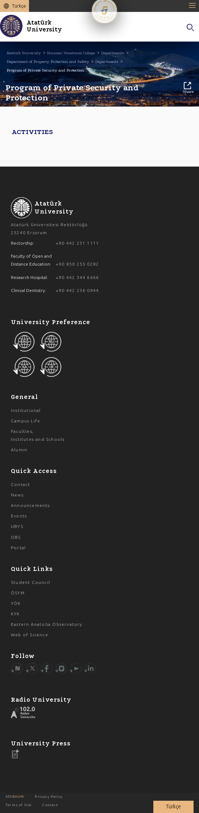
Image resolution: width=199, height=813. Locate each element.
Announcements (30, 505)
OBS (16, 537)
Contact (20, 484)
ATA (14, 797)
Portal (18, 547)
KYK (15, 613)
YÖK (16, 603)
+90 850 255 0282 (77, 264)
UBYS (17, 526)
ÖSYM (18, 592)
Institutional (26, 410)
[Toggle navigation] (193, 5)
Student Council (30, 582)
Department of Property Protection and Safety (48, 61)
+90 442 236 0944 (77, 290)
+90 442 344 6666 (77, 277)
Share (188, 88)
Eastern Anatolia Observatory (47, 624)
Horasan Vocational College (71, 53)
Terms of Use (18, 805)
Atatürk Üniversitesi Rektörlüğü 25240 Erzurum (49, 228)
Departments (112, 53)
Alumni (19, 449)
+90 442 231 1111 (77, 243)
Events (19, 515)
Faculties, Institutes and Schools (38, 435)
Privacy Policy (49, 797)
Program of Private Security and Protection (45, 70)
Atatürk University (24, 53)
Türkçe (19, 5)
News (17, 494)
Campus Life (25, 420)
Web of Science (29, 634)
